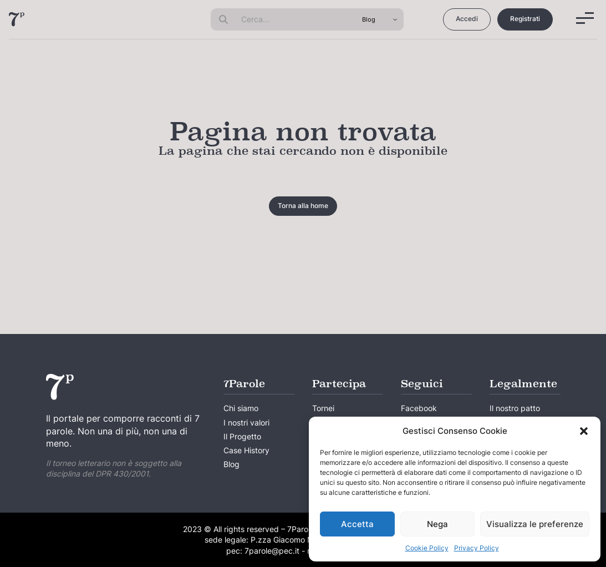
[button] (583, 431)
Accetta (357, 524)
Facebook (419, 408)
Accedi (467, 18)
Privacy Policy (476, 548)
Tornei (323, 408)
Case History (246, 450)
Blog (231, 464)
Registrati (525, 18)
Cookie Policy (427, 548)
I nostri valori (246, 422)
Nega (437, 524)
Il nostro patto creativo (515, 415)
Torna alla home (303, 205)
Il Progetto (242, 436)
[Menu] (585, 18)
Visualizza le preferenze (534, 524)
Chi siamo (240, 408)
